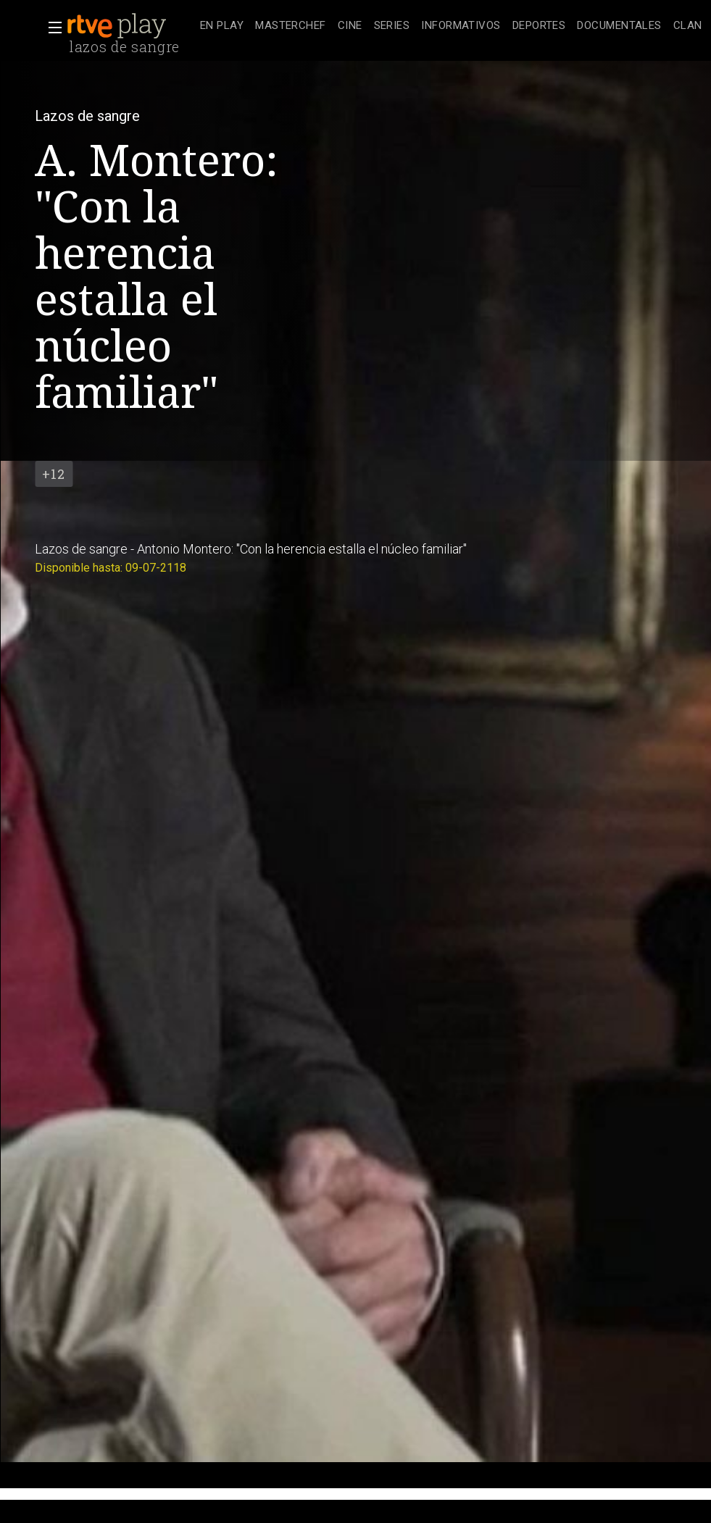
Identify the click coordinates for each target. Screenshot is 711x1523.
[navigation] (451, 26)
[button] (51, 27)
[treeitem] (222, 26)
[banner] (130, 26)
